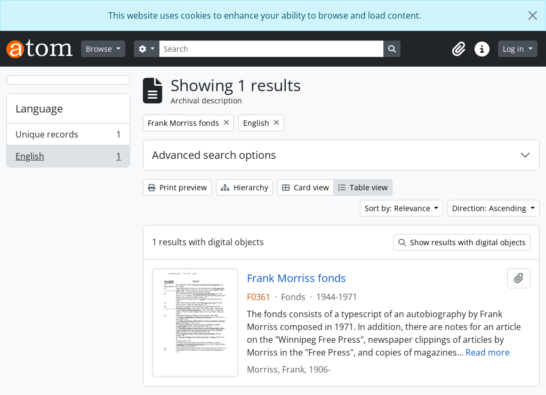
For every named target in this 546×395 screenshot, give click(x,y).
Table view (363, 187)
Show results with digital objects (462, 242)
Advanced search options (214, 155)
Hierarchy (244, 187)
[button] (458, 49)
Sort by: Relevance (398, 208)
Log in (514, 49)
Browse (100, 49)
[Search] (271, 49)
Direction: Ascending (490, 208)
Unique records (68, 137)
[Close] (532, 15)
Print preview (177, 187)
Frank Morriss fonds (296, 278)
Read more (487, 352)
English (68, 158)
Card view (305, 187)
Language (39, 108)
